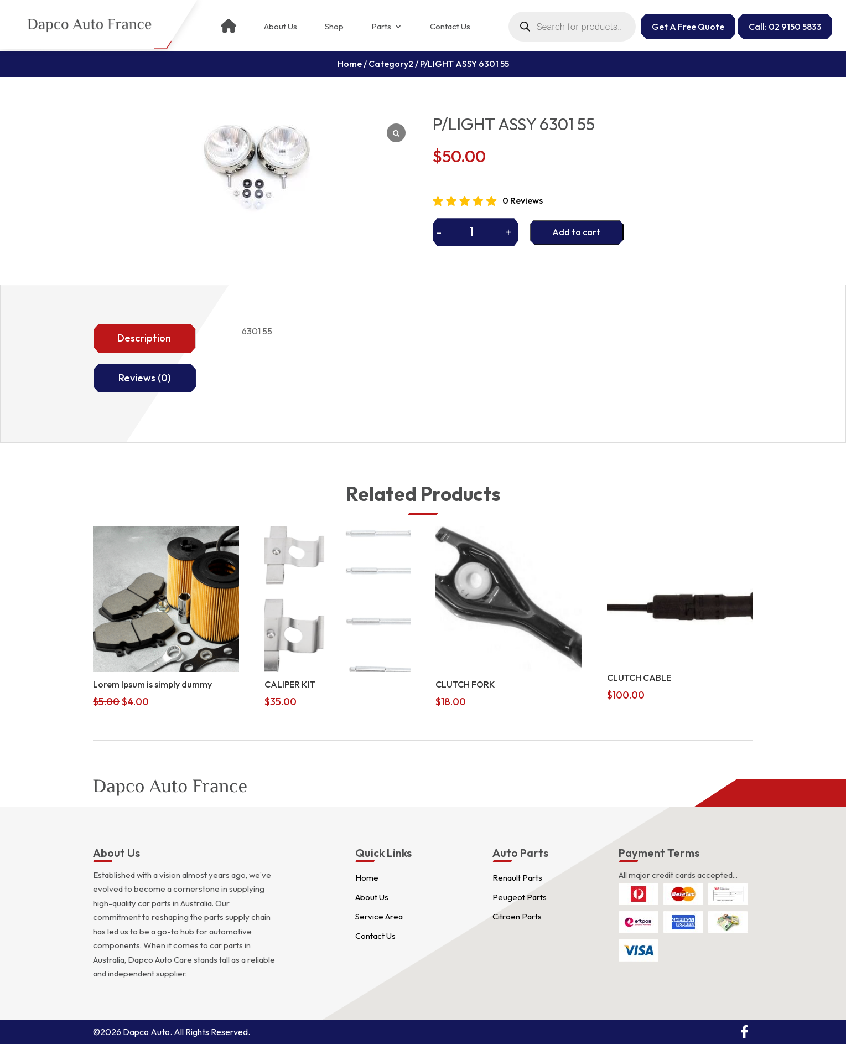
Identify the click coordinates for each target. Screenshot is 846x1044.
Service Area (379, 916)
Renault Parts (517, 877)
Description (144, 338)
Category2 (390, 63)
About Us (280, 26)
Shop (334, 26)
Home (350, 63)
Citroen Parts (517, 916)
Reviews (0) (144, 377)
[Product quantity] (475, 232)
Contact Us (450, 26)
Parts (381, 26)
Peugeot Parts (519, 897)
